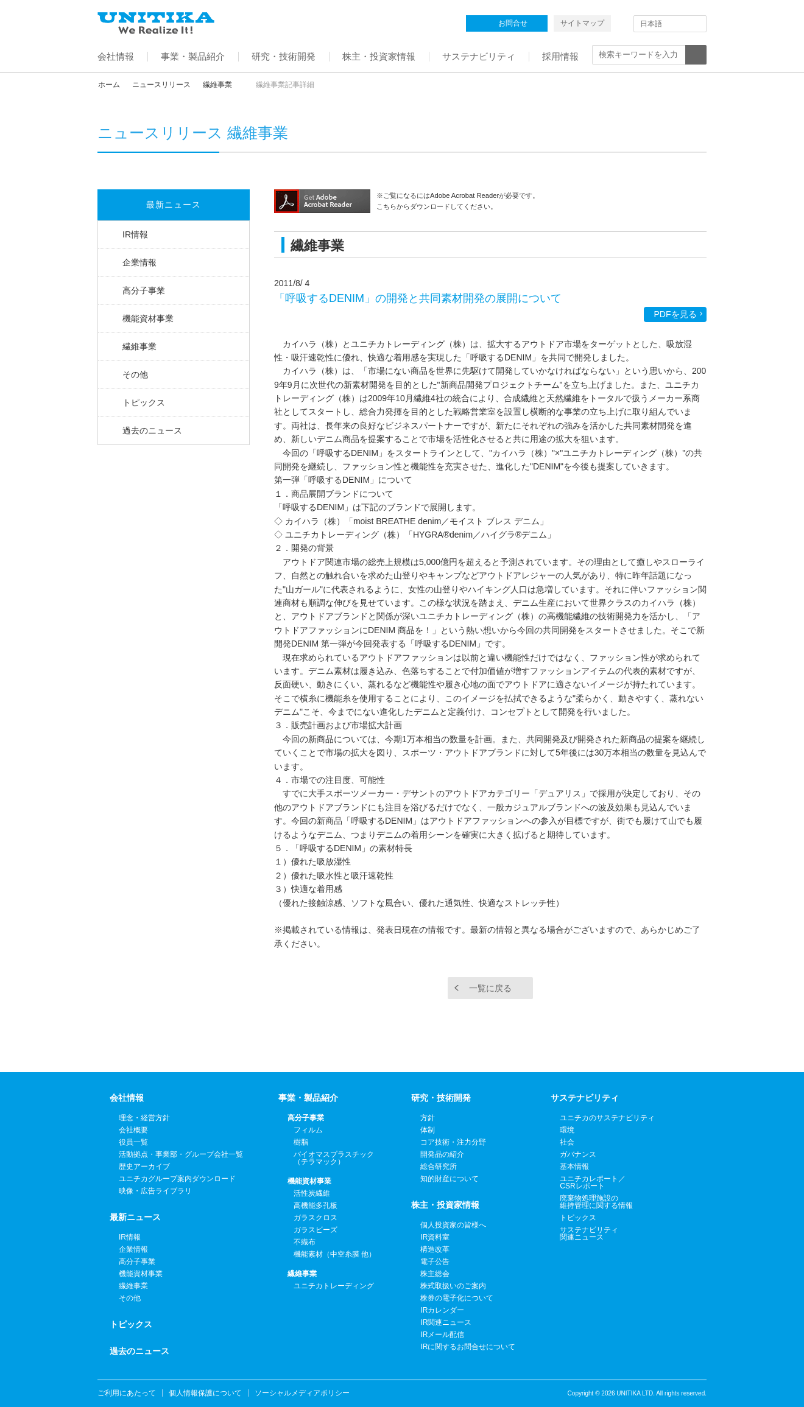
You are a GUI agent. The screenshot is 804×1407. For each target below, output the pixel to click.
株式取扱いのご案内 (453, 1286)
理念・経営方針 (144, 1118)
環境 (567, 1130)
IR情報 (135, 234)
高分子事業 (143, 290)
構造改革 (435, 1249)
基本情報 (574, 1166)
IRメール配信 (442, 1334)
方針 (427, 1118)
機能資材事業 (148, 318)
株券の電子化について (456, 1298)
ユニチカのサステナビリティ (607, 1118)
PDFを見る (675, 314)
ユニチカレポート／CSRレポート (593, 1182)
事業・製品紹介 (308, 1098)
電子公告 (435, 1261)
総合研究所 (438, 1166)
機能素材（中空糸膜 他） (335, 1254)
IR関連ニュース (445, 1322)
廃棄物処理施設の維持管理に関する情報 (596, 1202)
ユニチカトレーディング (334, 1286)
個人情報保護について (205, 1393)
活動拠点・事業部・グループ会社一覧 (181, 1154)
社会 (567, 1142)
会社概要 (133, 1130)
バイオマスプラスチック (334, 1158)
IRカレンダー (442, 1310)
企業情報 (139, 262)
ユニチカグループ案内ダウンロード (177, 1178)
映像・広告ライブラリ (155, 1191)
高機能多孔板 (315, 1205)
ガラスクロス (315, 1217)
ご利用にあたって (126, 1393)
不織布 (305, 1242)
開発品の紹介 (442, 1154)
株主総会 (435, 1273)
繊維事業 (217, 84)
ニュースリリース (161, 84)
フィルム (308, 1130)
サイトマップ (582, 23)
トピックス (143, 402)
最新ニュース (173, 204)
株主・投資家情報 (445, 1205)
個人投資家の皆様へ (453, 1225)
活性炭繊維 (312, 1193)
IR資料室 (435, 1237)
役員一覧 (133, 1142)
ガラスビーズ (315, 1230)
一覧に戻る (490, 988)
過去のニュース (152, 430)
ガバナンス (578, 1154)
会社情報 (127, 1098)
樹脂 (301, 1142)
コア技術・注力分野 (453, 1142)
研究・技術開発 (441, 1098)
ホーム (109, 84)
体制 (427, 1130)
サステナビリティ (585, 1098)
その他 (135, 374)
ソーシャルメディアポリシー (302, 1393)
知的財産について (449, 1178)
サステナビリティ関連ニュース (589, 1233)
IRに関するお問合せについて (467, 1346)
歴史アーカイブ (144, 1166)
